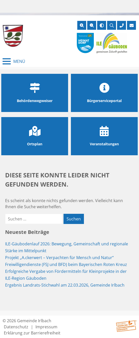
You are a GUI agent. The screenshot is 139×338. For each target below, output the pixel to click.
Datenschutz (16, 327)
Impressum (46, 327)
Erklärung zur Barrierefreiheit (32, 333)
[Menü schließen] (14, 61)
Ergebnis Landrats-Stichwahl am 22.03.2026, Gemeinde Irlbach (64, 285)
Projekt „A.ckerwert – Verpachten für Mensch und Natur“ (59, 257)
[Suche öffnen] (111, 25)
